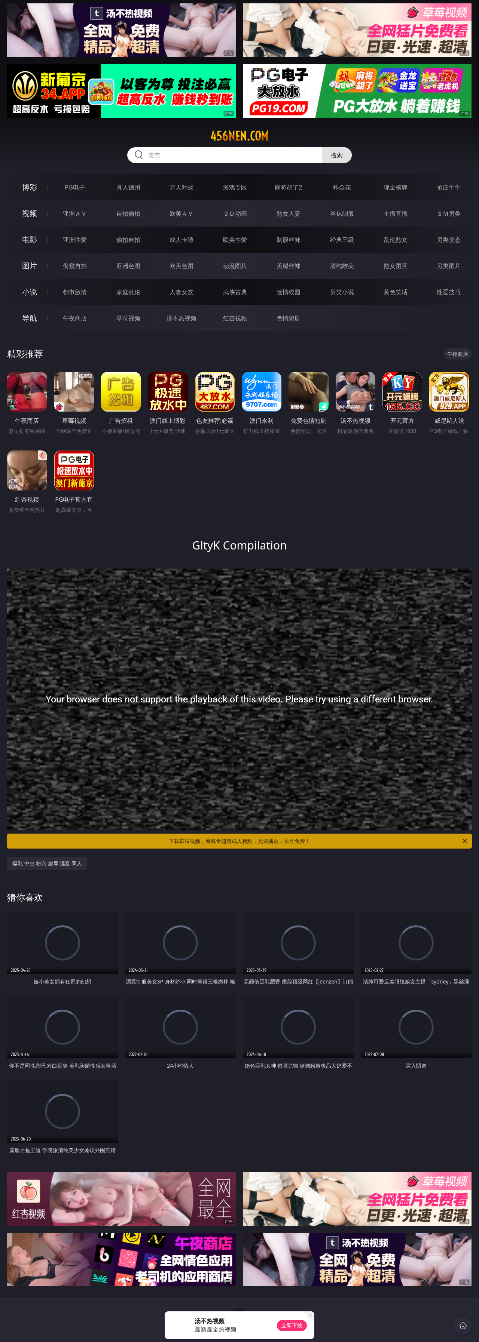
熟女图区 (396, 266)
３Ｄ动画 (235, 213)
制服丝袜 (288, 240)
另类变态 (449, 240)
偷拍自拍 (128, 240)
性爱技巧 (449, 292)
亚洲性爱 (75, 240)
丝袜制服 (342, 213)
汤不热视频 (181, 318)
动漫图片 (235, 266)
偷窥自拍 (75, 266)
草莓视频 (128, 318)
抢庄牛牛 (449, 187)
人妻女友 (181, 292)
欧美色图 (181, 266)
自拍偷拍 (128, 213)
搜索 (337, 155)
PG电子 (75, 187)
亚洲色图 (128, 266)
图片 (29, 266)
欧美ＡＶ (181, 213)
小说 (29, 292)
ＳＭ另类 (449, 213)
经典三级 (342, 240)
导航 (29, 318)
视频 (29, 213)
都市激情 (75, 292)
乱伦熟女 (396, 240)
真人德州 (128, 187)
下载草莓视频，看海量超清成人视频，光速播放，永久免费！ (318, 841)
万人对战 (181, 187)
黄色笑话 (396, 292)
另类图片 (449, 266)
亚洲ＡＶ (75, 213)
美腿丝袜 (288, 266)
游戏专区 (235, 187)
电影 (29, 239)
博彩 (29, 187)
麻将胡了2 (288, 187)
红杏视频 (235, 318)
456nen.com (239, 136)
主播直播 (396, 213)
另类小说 (342, 292)
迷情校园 (288, 292)
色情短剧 (288, 318)
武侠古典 (235, 292)
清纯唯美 (342, 266)
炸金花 (342, 187)
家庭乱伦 (128, 292)
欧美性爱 (235, 240)
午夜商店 (75, 318)
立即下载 (291, 1325)
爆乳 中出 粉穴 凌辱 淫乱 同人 (47, 863)
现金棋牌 (396, 187)
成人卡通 (181, 240)
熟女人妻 (288, 213)
